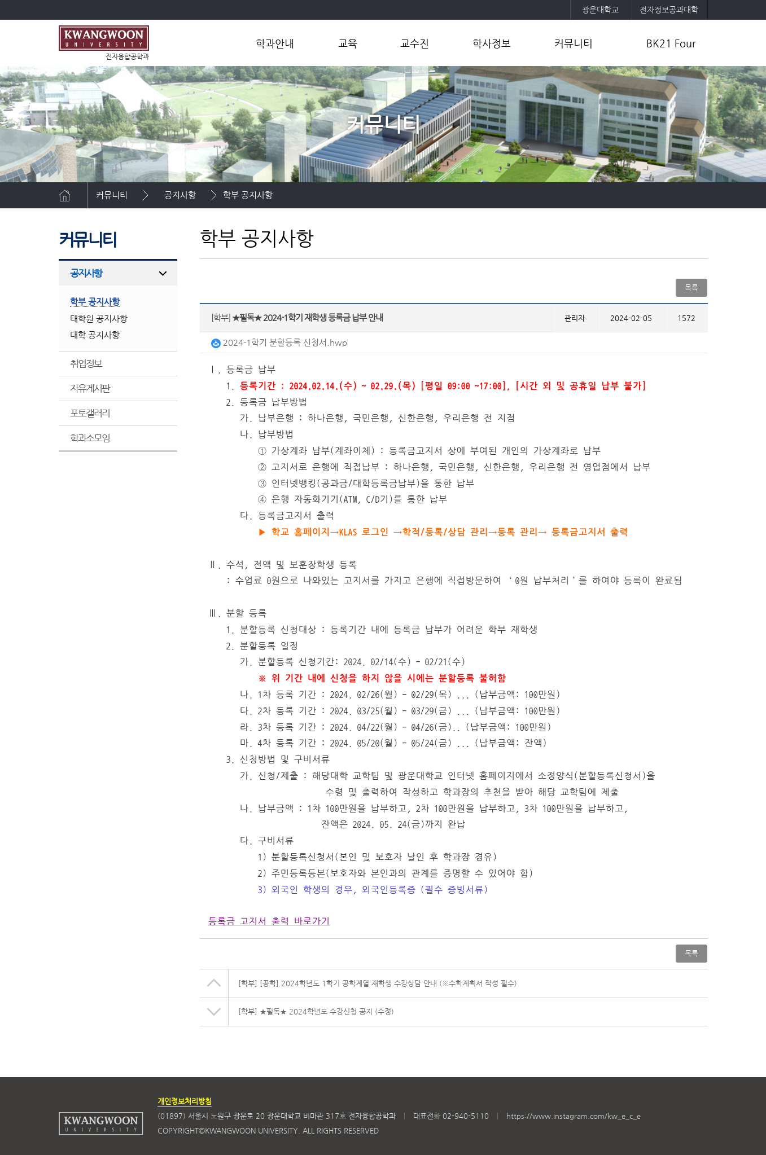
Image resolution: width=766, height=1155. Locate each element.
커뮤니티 (573, 43)
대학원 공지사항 (99, 318)
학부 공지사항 (248, 195)
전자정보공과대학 (669, 9)
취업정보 (86, 363)
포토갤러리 (90, 413)
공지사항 (180, 195)
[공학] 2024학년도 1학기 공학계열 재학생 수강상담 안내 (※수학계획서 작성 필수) (377, 983)
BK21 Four (671, 43)
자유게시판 (90, 388)
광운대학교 (600, 9)
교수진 (414, 43)
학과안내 (275, 43)
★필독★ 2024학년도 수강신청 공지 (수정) (316, 1011)
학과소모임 (90, 437)
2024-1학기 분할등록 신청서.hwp (279, 342)
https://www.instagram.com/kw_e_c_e (573, 1116)
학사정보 (491, 43)
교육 (347, 43)
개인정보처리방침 (184, 1101)
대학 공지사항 (95, 335)
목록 (691, 287)
